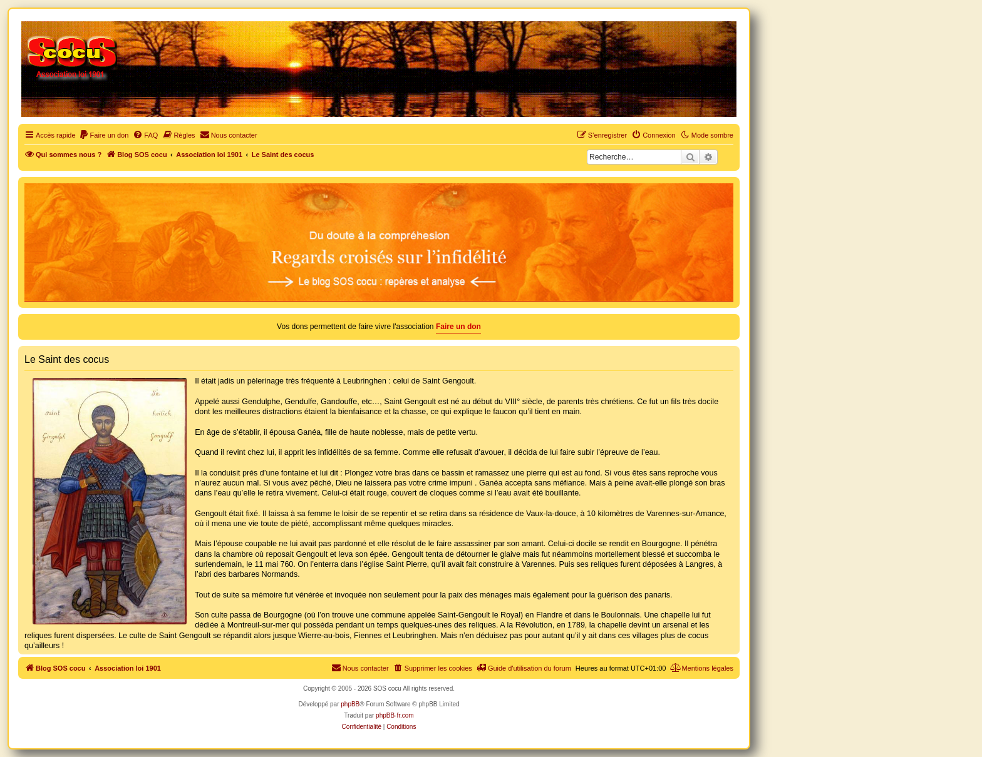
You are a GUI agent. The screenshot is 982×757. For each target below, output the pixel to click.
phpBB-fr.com (395, 715)
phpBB (350, 704)
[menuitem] (104, 135)
